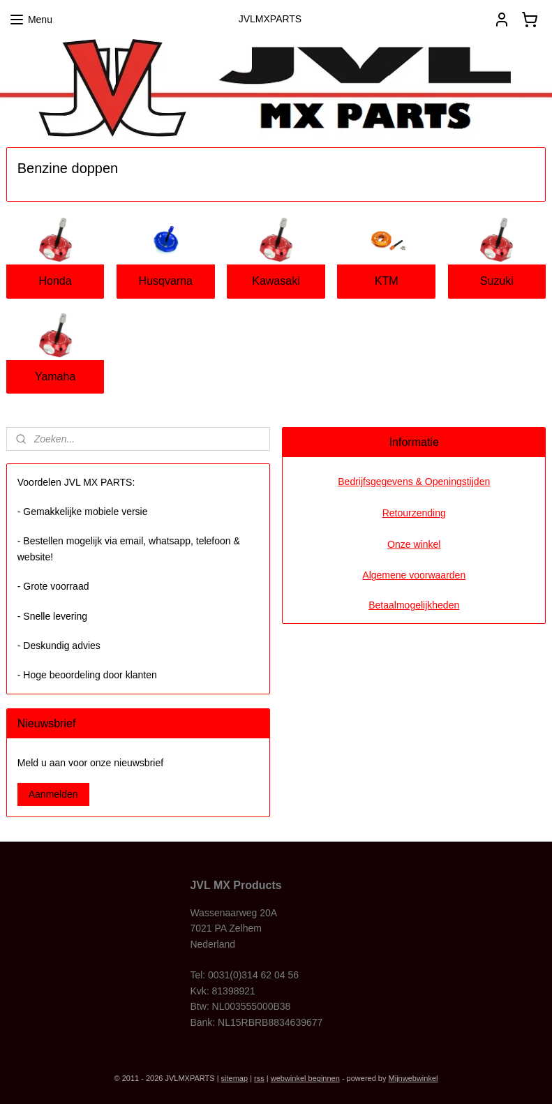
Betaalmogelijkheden (413, 605)
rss (259, 1078)
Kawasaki (275, 281)
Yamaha (55, 376)
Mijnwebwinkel (413, 1078)
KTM (386, 281)
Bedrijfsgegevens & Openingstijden (414, 481)
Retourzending (414, 513)
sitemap (234, 1078)
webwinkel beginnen (305, 1078)
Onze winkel (413, 544)
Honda (55, 281)
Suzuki (497, 281)
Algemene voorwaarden (413, 575)
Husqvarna (166, 281)
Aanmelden (53, 794)
